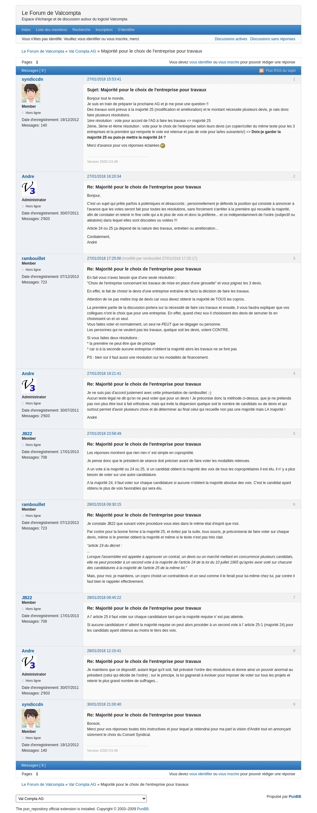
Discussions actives (231, 39)
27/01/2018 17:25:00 (104, 258)
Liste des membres (51, 30)
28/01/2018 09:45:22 (104, 597)
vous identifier (200, 62)
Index (26, 30)
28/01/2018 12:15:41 (104, 651)
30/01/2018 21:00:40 (104, 704)
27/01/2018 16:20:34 (104, 176)
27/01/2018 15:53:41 (104, 79)
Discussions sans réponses (272, 39)
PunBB (295, 796)
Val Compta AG (82, 51)
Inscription (104, 30)
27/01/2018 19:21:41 (104, 373)
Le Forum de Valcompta (51, 13)
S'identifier (126, 30)
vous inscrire (229, 62)
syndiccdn (32, 79)
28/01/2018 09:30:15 (104, 504)
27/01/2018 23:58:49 (104, 433)
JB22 (27, 433)
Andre (28, 176)
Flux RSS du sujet (281, 70)
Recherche (81, 30)
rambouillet (33, 258)
